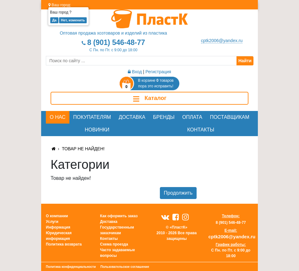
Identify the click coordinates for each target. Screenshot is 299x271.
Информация (58, 227)
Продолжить (178, 193)
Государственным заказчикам (117, 230)
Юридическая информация (59, 236)
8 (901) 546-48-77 (116, 42)
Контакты (200, 129)
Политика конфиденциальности (71, 266)
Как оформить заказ (119, 216)
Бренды (163, 117)
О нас (57, 117)
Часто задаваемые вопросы (117, 253)
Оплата (192, 117)
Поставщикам (229, 117)
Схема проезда (114, 244)
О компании (57, 216)
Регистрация (158, 71)
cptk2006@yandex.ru (222, 40)
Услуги (52, 221)
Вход (135, 71)
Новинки (97, 129)
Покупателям (92, 117)
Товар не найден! (83, 148)
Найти (245, 60)
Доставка (132, 117)
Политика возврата (64, 244)
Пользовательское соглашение (125, 266)
